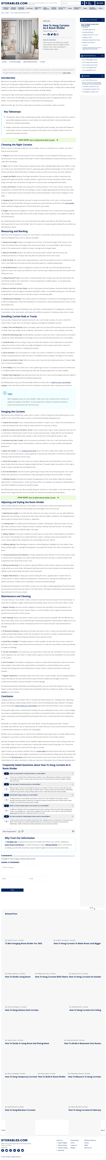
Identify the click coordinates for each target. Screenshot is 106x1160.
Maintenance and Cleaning (88, 42)
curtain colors (14, 813)
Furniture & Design (15, 62)
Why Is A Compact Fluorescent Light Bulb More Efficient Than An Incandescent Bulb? (91, 83)
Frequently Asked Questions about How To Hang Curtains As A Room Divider (92, 48)
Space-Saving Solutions (30, 62)
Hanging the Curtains (87, 37)
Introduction (85, 27)
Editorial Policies (51, 845)
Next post (101, 1130)
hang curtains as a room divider (26, 706)
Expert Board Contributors (14, 845)
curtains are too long (29, 451)
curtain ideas (41, 751)
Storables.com (12, 842)
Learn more (66, 73)
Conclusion (85, 45)
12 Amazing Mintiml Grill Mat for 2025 (91, 89)
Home (2, 12)
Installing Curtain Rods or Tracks (90, 34)
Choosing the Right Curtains (88, 29)
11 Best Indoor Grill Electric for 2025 (90, 86)
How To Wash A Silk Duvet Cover (89, 80)
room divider (69, 203)
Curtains (42, 62)
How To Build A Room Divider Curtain (42, 497)
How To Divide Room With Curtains (42, 140)
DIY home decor (16, 757)
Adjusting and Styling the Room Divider (91, 40)
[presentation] (13, 884)
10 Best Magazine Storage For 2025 (90, 91)
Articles (7, 12)
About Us (59, 1140)
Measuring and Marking (87, 32)
